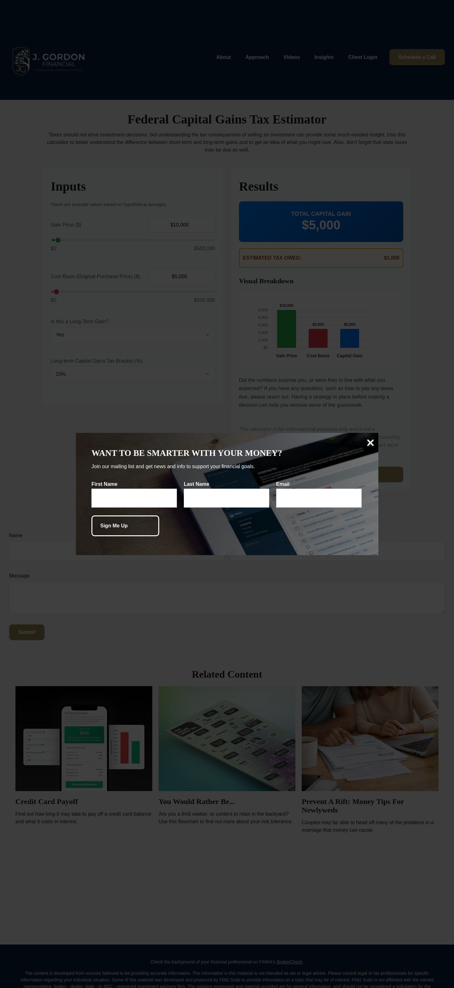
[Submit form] (125, 525)
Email (283, 484)
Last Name (196, 484)
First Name (104, 484)
